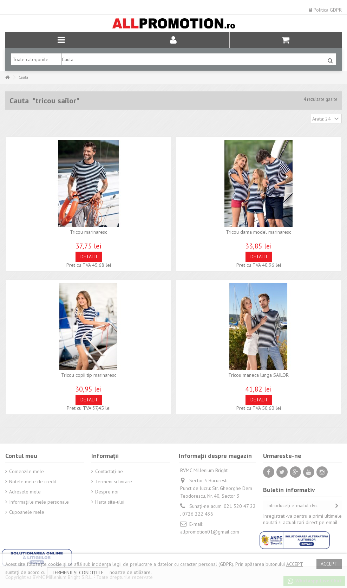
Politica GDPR (325, 10)
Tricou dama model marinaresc (258, 232)
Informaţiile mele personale (39, 502)
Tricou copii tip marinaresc (88, 375)
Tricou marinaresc (88, 232)
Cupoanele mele (26, 512)
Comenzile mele (26, 471)
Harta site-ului (109, 502)
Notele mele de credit (32, 481)
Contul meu (21, 456)
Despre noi (106, 492)
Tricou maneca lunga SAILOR (258, 375)
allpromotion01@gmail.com (209, 532)
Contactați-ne (109, 471)
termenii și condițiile (78, 572)
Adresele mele (25, 492)
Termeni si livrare (113, 481)
